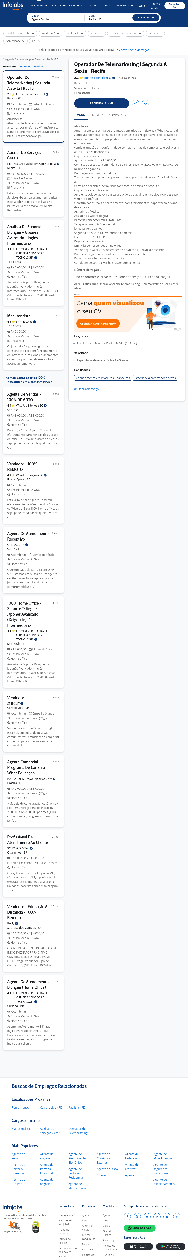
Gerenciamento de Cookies (67, 1250)
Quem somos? (66, 1215)
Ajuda (85, 1215)
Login (142, 5)
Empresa (99, 78)
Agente (129, 1175)
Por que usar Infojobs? (66, 1222)
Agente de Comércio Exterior (103, 1158)
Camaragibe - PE (51, 1107)
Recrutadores (125, 5)
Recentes (24, 66)
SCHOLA (20, 848)
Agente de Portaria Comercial (18, 1169)
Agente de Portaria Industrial (47, 1169)
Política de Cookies (64, 1240)
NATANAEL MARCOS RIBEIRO (31, 779)
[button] (145, 17)
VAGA (81, 115)
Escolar (101, 1175)
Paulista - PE (76, 1107)
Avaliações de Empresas (68, 5)
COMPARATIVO (118, 115)
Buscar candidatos (88, 1236)
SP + (26, 322)
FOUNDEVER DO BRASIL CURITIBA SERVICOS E (31, 253)
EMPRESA (97, 115)
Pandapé (87, 1244)
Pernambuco (20, 1107)
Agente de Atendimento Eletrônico (77, 1158)
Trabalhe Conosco (63, 1231)
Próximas (39, 66)
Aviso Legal (88, 1249)
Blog (108, 5)
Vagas (106, 1225)
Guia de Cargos (107, 1233)
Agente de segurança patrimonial (161, 1169)
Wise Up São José (31, 406)
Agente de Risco (107, 1169)
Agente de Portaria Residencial (75, 1173)
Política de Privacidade (110, 1247)
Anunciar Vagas (156, 5)
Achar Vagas (38, 5)
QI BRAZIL (17, 545)
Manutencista (21, 1129)
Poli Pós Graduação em (33, 164)
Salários (94, 5)
